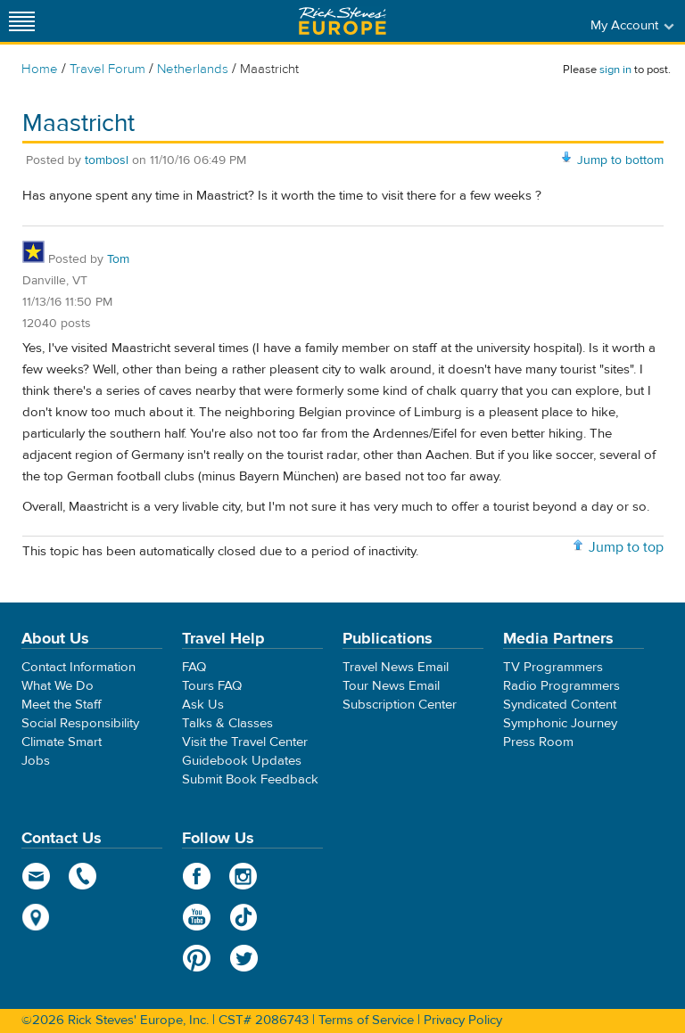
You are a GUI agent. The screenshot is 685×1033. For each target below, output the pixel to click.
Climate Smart (61, 742)
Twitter (244, 958)
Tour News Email (391, 685)
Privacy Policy (463, 1020)
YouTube (196, 917)
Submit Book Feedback (250, 779)
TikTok (244, 917)
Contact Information (78, 667)
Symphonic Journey (560, 723)
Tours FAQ (212, 685)
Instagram (244, 876)
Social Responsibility (80, 723)
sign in (615, 69)
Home (39, 69)
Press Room (538, 742)
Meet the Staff (61, 704)
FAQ (194, 667)
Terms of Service (366, 1020)
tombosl (106, 160)
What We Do (57, 685)
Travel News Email (395, 667)
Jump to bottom (620, 160)
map (36, 917)
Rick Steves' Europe (342, 21)
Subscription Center (399, 704)
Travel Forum (107, 69)
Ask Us (203, 704)
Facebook (196, 876)
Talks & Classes (227, 723)
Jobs (35, 760)
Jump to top (626, 547)
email (36, 876)
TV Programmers (553, 667)
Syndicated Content (559, 704)
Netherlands (192, 69)
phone (83, 876)
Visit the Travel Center (245, 742)
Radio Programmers (561, 685)
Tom (118, 259)
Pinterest (196, 958)
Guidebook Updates (241, 760)
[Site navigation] (22, 21)
